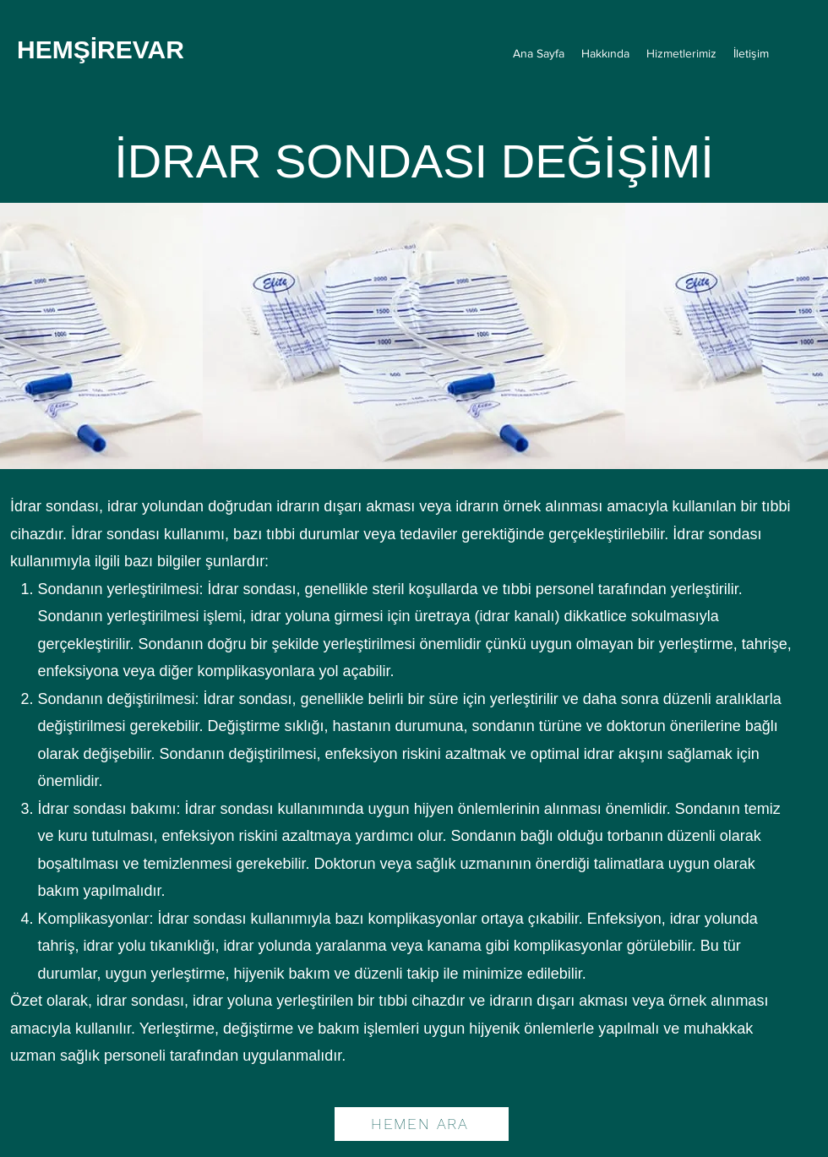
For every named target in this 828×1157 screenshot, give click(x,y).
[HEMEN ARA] (422, 1124)
